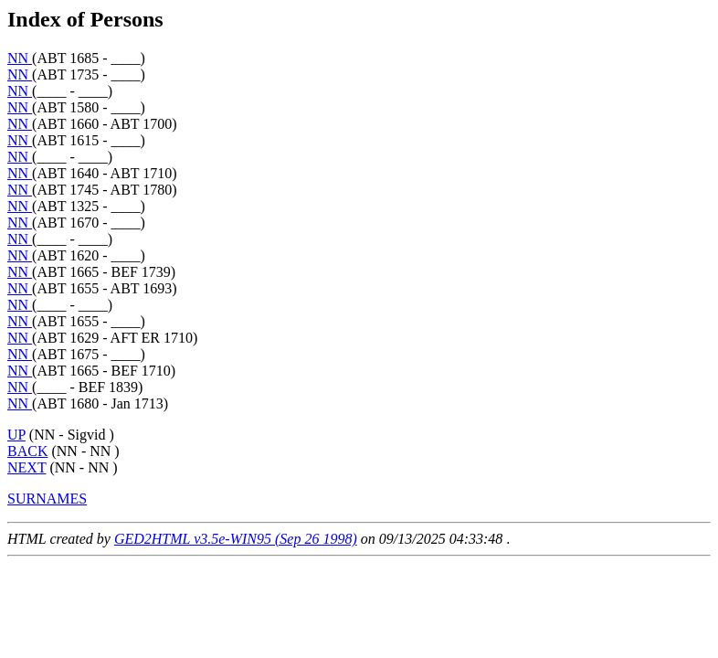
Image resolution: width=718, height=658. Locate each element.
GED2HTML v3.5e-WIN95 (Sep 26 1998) (235, 539)
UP (16, 434)
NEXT (26, 467)
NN (19, 58)
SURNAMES (47, 498)
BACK (27, 451)
